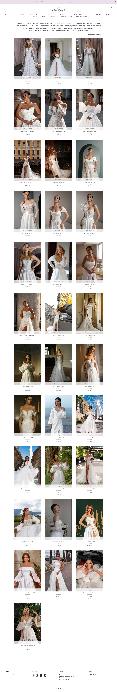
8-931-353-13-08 (91, 675)
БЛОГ (53, 21)
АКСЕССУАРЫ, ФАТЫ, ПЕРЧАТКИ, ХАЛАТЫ (41, 35)
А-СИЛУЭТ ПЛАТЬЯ (46, 28)
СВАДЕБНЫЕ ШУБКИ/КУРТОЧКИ (83, 32)
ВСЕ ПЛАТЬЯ (20, 28)
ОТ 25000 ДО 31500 (41, 32)
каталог (15, 38)
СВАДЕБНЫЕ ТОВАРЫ (62, 35)
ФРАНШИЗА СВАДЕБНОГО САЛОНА (100, 19)
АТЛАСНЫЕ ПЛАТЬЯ (22, 30)
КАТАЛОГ (21, 19)
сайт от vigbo (58, 688)
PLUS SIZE (60, 30)
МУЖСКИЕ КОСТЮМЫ (94, 30)
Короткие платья (83, 35)
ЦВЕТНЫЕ (97, 28)
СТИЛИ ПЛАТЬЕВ (39, 21)
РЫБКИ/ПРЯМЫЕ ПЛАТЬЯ (84, 28)
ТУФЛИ (73, 35)
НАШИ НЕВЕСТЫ (36, 19)
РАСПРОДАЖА (67, 32)
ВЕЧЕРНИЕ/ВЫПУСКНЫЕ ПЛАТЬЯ (75, 30)
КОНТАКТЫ (77, 19)
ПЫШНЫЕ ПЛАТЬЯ (32, 28)
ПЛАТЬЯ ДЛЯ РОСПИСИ (48, 30)
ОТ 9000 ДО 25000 (28, 32)
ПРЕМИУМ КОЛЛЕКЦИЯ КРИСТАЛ (64, 28)
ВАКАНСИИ (64, 19)
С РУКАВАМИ (34, 30)
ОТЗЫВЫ (51, 19)
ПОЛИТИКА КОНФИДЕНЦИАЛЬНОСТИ (74, 21)
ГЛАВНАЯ (8, 19)
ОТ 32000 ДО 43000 (55, 32)
